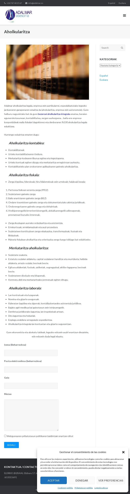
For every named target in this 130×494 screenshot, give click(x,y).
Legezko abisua (101, 488)
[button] (123, 452)
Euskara (122, 3)
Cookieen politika (65, 488)
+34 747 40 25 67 (14, 3)
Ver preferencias (110, 480)
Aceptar (54, 480)
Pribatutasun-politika (84, 488)
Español (111, 3)
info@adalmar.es (35, 3)
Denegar (81, 480)
